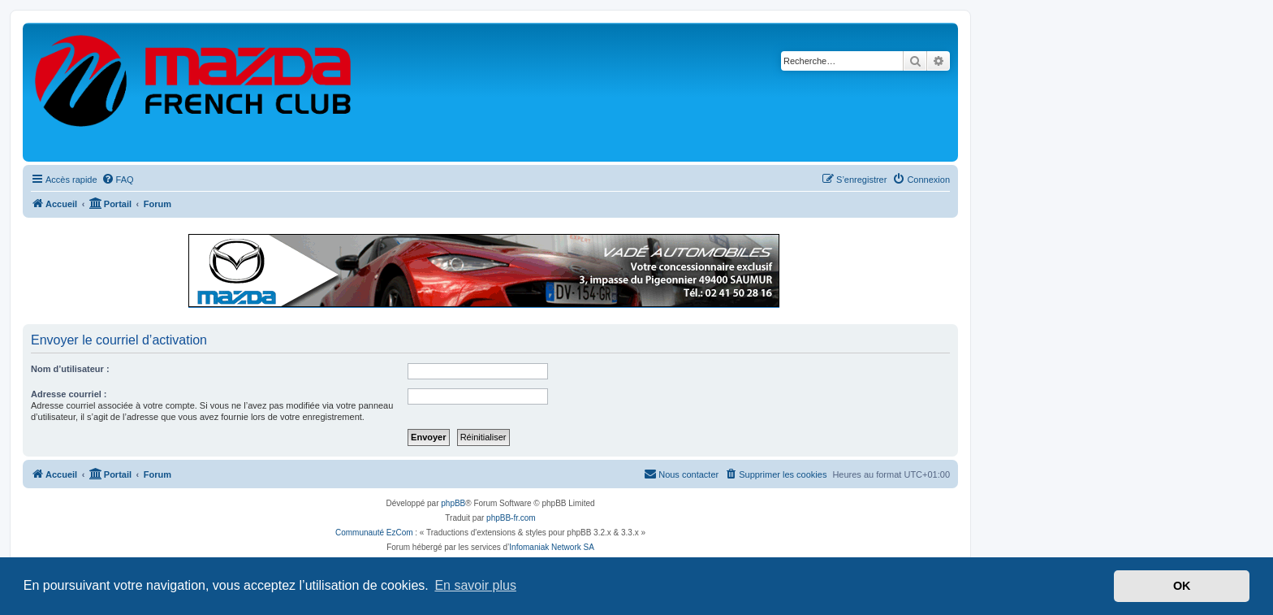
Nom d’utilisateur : (70, 369)
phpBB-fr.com (511, 517)
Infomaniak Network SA (551, 547)
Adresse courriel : (69, 394)
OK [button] (1182, 585)
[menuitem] (117, 179)
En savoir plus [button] (475, 585)
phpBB (453, 503)
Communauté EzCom (374, 532)
